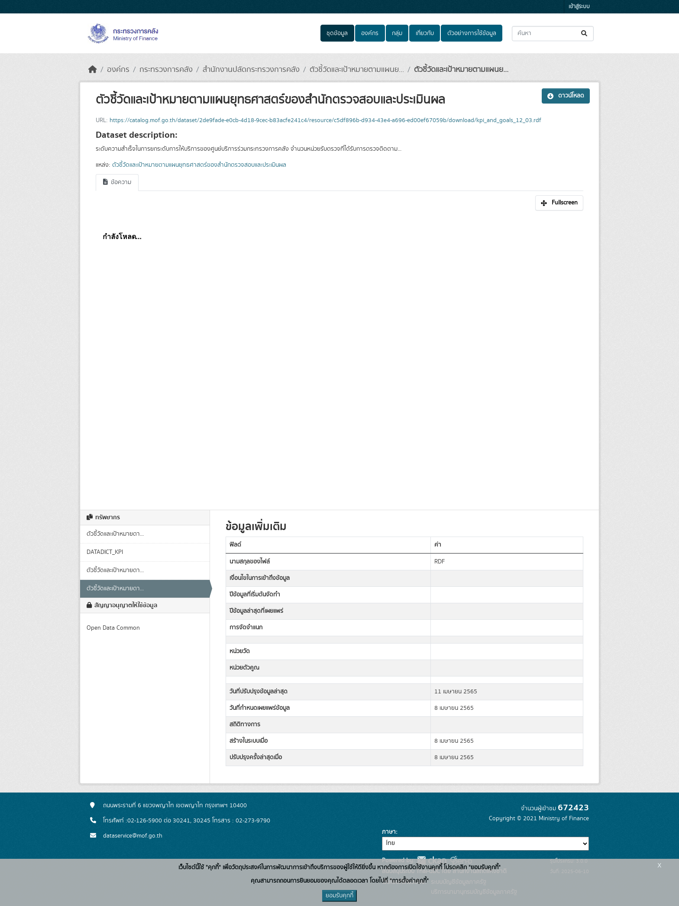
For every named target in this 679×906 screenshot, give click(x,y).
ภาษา (389, 832)
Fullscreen (559, 202)
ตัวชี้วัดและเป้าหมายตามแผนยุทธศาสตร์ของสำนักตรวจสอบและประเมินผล (199, 165)
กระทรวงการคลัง (166, 69)
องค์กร (369, 33)
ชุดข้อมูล (337, 33)
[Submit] (585, 33)
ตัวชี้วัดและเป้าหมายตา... (115, 534)
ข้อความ (117, 182)
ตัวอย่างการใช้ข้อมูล (471, 33)
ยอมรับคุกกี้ (339, 895)
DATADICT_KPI (105, 552)
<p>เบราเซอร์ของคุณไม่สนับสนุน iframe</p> (339, 355)
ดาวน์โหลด (565, 95)
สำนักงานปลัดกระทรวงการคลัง (251, 69)
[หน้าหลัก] (92, 69)
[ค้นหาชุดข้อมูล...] (553, 33)
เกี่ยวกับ (425, 33)
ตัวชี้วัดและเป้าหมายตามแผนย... (357, 69)
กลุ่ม (397, 33)
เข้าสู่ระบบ (579, 7)
